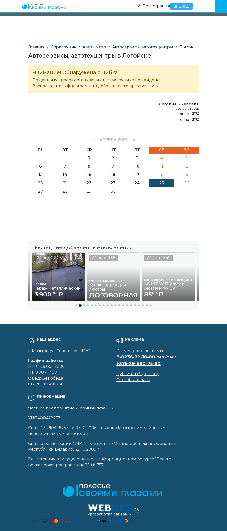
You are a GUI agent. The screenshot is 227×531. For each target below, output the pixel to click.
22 (89, 183)
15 (89, 174)
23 (113, 183)
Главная (36, 47)
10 (137, 166)
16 (113, 174)
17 (137, 174)
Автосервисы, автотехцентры (142, 47)
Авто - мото (94, 47)
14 (65, 174)
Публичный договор (137, 373)
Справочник (63, 47)
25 (161, 183)
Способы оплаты (133, 379)
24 (137, 183)
